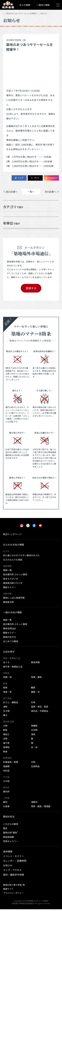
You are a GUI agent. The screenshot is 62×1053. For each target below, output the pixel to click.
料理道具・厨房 (10, 905)
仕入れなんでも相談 (12, 703)
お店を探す (9, 795)
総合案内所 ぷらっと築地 (15, 718)
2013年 (9, 344)
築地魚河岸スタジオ (12, 726)
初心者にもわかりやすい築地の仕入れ (21, 699)
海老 (33, 877)
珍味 (33, 846)
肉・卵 (34, 890)
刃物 (33, 905)
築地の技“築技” (10, 976)
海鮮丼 (34, 945)
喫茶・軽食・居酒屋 (40, 950)
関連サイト (8, 1032)
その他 (6, 924)
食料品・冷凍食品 (39, 854)
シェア (19, 177)
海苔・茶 (7, 835)
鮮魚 (5, 873)
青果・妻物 (36, 820)
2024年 (9, 264)
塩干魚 (6, 886)
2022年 (9, 280)
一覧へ (31, 191)
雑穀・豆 (35, 835)
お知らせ (13, 13)
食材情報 (7, 995)
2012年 (9, 352)
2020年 (9, 296)
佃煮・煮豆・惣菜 (39, 850)
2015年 (9, 328)
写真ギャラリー (10, 984)
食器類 (6, 910)
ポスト (35, 177)
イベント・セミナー (13, 999)
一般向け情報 (43, 4)
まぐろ (6, 806)
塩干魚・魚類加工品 (12, 810)
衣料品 (6, 914)
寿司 (5, 945)
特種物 (34, 869)
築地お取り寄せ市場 (12, 1028)
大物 (5, 869)
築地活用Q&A (9, 772)
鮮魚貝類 (35, 806)
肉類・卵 (7, 820)
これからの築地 (10, 967)
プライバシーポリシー (13, 1036)
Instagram (51, 177)
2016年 (9, 320)
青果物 (6, 890)
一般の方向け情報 (12, 756)
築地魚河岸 (8, 745)
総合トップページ (12, 678)
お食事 (6, 950)
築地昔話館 (8, 980)
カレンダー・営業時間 (14, 1004)
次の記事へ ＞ (52, 191)
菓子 (5, 858)
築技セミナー (9, 730)
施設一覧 (7, 713)
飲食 (5, 895)
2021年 (9, 288)
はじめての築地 (10, 784)
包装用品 (35, 910)
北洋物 (34, 873)
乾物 (5, 831)
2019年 (9, 304)
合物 (5, 882)
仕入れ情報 (24, 4)
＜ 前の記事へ (10, 191)
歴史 (5, 971)
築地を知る (9, 960)
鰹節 (33, 831)
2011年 (9, 361)
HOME (5, 13)
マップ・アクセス (12, 1013)
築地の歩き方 (9, 780)
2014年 (9, 336)
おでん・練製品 (10, 846)
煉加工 (6, 877)
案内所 (6, 935)
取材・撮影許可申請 (13, 1018)
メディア (10, 223)
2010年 (9, 369)
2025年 (9, 255)
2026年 (9, 247)
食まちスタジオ (10, 722)
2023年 (9, 272)
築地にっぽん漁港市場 (14, 741)
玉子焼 (6, 854)
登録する (31, 432)
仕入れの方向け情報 (13, 688)
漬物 (5, 850)
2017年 (9, 312)
